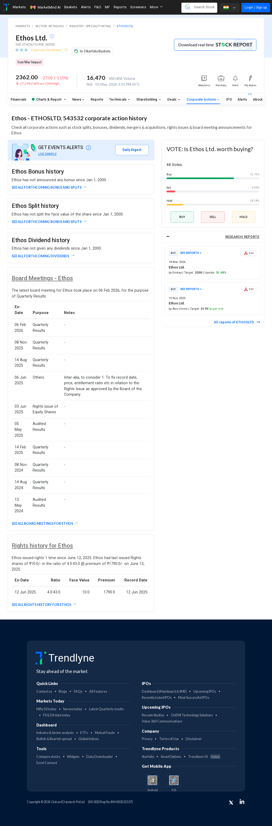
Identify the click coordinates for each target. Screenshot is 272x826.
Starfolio (148, 757)
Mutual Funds (105, 733)
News (76, 99)
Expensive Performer (46, 50)
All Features (98, 691)
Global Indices (88, 739)
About (257, 99)
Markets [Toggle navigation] (19, 7)
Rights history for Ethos (42, 545)
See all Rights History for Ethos (41, 605)
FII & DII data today (56, 715)
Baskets (70, 7)
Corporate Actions (201, 99)
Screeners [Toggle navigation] (138, 7)
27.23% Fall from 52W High (39, 83)
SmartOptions (171, 757)
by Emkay (175, 272)
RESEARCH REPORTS (242, 237)
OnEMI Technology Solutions (192, 715)
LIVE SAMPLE (47, 154)
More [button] (156, 7)
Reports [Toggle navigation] (120, 7)
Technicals (118, 99)
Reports (97, 99)
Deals (172, 99)
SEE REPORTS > (190, 252)
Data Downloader (99, 757)
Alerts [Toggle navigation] (86, 7)
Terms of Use (169, 739)
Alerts (242, 98)
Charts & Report (47, 99)
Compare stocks (48, 757)
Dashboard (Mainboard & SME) (164, 691)
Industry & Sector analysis (55, 733)
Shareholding (147, 99)
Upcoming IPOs (204, 691)
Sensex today (72, 709)
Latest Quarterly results (106, 709)
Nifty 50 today (46, 709)
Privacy (147, 739)
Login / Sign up (256, 7)
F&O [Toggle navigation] (97, 7)
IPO (229, 99)
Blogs (63, 691)
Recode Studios (153, 715)
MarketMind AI (45, 7)
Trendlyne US (204, 757)
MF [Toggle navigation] (107, 7)
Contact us (44, 691)
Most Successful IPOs (193, 698)
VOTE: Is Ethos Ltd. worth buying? (210, 149)
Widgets (73, 757)
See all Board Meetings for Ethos (42, 524)
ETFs (84, 733)
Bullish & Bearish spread (54, 739)
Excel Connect (46, 763)
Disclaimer (194, 739)
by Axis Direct (178, 309)
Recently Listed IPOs (157, 698)
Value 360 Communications (162, 721)
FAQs (78, 691)
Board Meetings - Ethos (42, 278)
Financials (18, 99)
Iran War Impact (30, 62)
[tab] (213, 237)
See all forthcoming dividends (41, 256)
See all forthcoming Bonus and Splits (47, 187)
